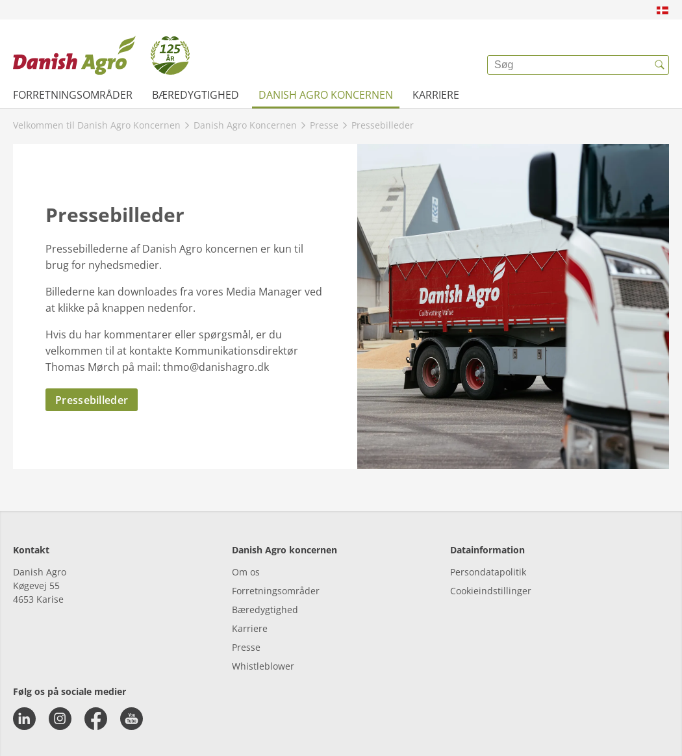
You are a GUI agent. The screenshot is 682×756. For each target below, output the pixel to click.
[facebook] (95, 718)
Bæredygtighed (195, 95)
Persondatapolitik (488, 572)
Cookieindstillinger (490, 591)
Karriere (435, 95)
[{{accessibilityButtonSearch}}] (659, 65)
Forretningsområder (73, 95)
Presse (246, 647)
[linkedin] (24, 718)
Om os (246, 572)
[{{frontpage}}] (101, 55)
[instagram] (60, 718)
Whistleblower (263, 666)
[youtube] (131, 718)
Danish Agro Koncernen (326, 95)
